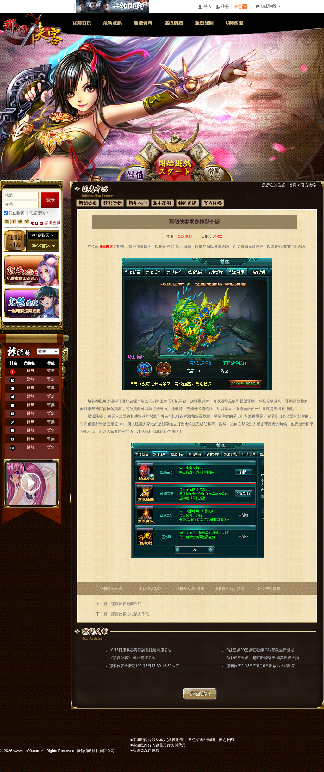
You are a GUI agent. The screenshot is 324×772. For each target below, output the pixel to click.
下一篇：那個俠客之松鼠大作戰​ (122, 614)
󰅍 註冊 (222, 7)
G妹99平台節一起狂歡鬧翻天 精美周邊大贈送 (262, 658)
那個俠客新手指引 (229, 588)
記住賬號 (14, 213)
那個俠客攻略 (150, 588)
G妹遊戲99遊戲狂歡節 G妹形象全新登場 (260, 650)
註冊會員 (52, 223)
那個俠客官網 (110, 588)
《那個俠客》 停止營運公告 (132, 658)
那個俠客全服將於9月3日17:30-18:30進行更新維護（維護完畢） (144, 666)
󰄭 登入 (204, 7)
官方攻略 (308, 185)
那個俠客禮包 (269, 588)
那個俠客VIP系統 (189, 588)
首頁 (292, 185)
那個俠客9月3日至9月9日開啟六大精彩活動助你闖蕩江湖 (261, 666)
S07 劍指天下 (41, 235)
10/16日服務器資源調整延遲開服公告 (140, 650)
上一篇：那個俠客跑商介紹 (118, 604)
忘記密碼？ (39, 213)
